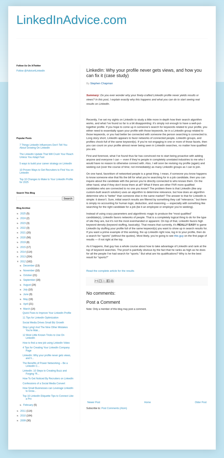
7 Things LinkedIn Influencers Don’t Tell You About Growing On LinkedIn (43, 146)
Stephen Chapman (101, 83)
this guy (179, 235)
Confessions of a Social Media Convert (44, 383)
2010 (23, 415)
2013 (23, 256)
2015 (23, 247)
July (25, 289)
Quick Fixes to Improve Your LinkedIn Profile (47, 312)
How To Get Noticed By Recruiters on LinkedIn (48, 378)
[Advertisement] (91, 48)
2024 (23, 218)
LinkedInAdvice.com (71, 20)
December (29, 265)
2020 (23, 237)
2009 (23, 420)
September (29, 279)
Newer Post (93, 402)
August (27, 284)
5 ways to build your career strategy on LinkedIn (46, 163)
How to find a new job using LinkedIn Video (46, 342)
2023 (23, 223)
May (26, 299)
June (26, 294)
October (28, 275)
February (28, 404)
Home (147, 402)
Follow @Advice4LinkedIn (30, 70)
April (26, 303)
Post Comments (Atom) (114, 408)
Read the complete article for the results (110, 270)
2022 (23, 227)
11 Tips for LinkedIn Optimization (41, 317)
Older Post (201, 402)
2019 (23, 242)
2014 (23, 251)
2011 (23, 410)
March (27, 308)
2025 (23, 213)
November (29, 270)
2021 (23, 232)
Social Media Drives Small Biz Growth (43, 322)
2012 (23, 261)
